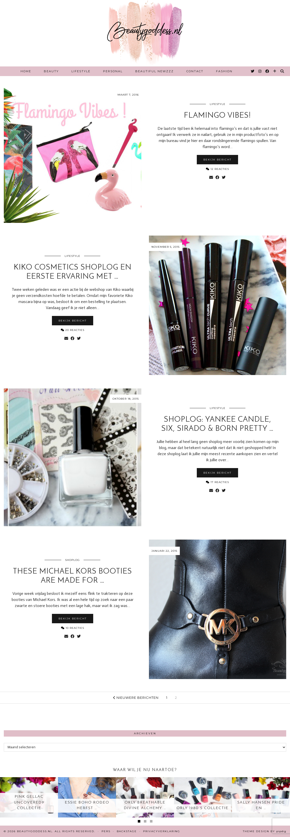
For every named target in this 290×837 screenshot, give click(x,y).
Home (26, 71)
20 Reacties (72, 330)
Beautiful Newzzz (154, 71)
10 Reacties (72, 628)
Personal (113, 71)
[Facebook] (267, 71)
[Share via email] (211, 177)
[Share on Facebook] (217, 177)
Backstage (127, 831)
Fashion (224, 71)
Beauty (51, 71)
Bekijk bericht (217, 159)
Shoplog (72, 560)
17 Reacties (217, 482)
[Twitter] (253, 71)
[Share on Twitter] (224, 177)
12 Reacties (217, 169)
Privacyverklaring (161, 831)
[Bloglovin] (275, 71)
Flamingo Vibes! (217, 116)
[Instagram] (260, 71)
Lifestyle (80, 71)
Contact (194, 71)
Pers (106, 831)
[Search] (282, 71)
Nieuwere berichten (136, 698)
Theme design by (264, 831)
